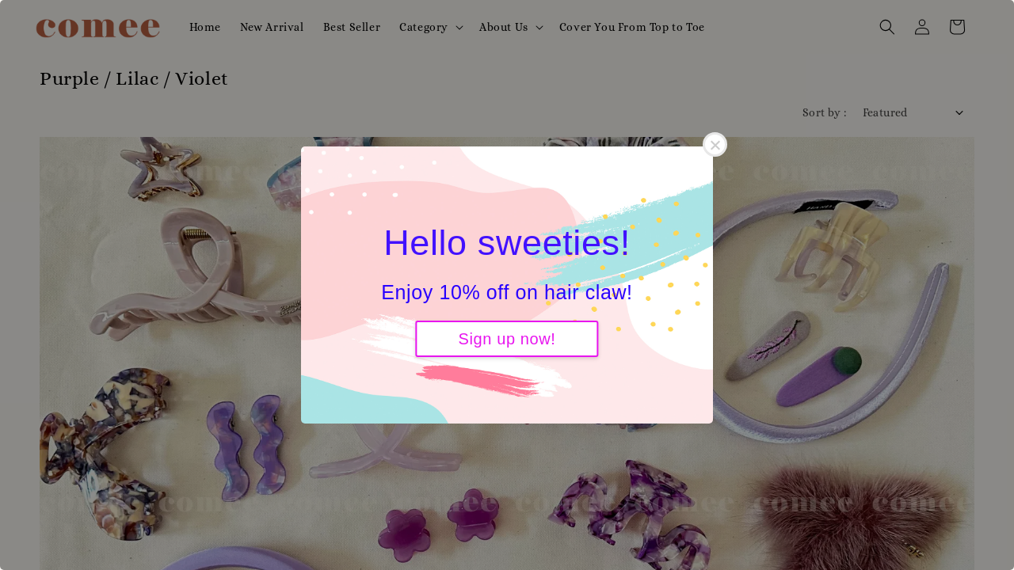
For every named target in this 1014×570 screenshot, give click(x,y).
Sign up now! (507, 339)
